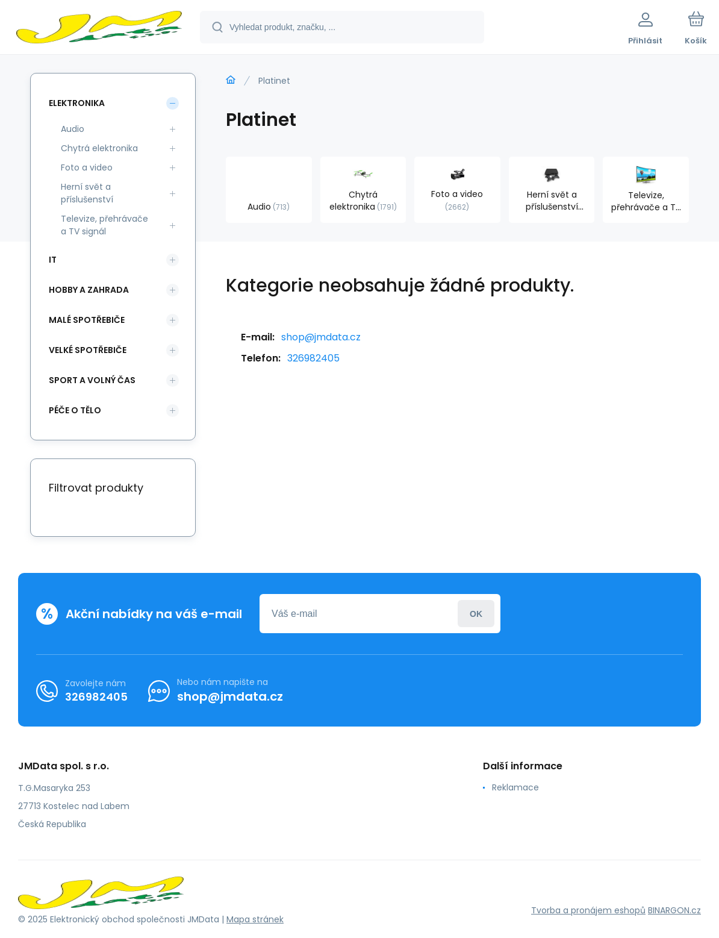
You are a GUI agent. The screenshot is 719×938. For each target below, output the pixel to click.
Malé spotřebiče (87, 320)
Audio (72, 129)
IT (53, 260)
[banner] (99, 29)
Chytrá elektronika (99, 148)
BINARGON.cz (674, 910)
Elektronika (77, 103)
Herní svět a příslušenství (87, 193)
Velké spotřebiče (87, 350)
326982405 (313, 358)
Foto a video (87, 167)
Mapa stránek (255, 919)
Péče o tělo (75, 410)
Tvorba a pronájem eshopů (588, 910)
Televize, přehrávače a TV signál (104, 225)
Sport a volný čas (92, 380)
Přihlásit (476, 613)
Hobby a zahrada (89, 290)
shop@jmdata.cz (321, 337)
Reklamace (515, 787)
